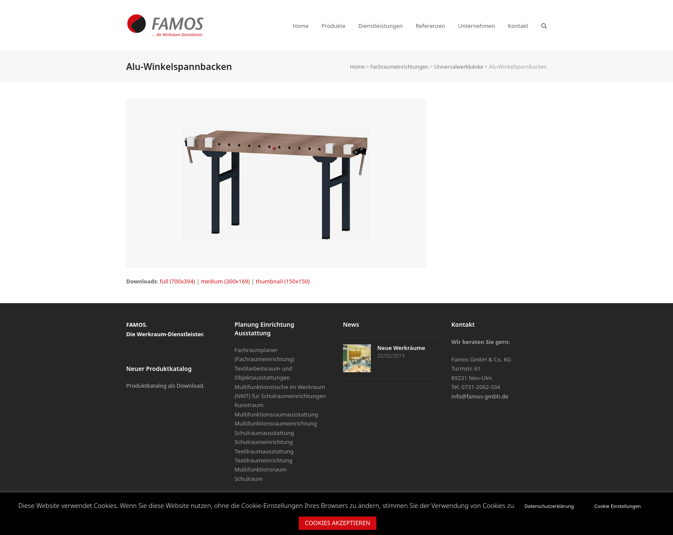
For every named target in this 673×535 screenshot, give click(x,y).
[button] (544, 26)
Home (357, 66)
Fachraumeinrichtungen (399, 66)
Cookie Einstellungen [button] (617, 506)
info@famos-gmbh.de (480, 396)
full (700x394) (177, 281)
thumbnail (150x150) (283, 281)
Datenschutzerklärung (549, 506)
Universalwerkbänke (458, 66)
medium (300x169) (225, 281)
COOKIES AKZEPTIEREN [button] (337, 523)
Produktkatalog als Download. (165, 385)
